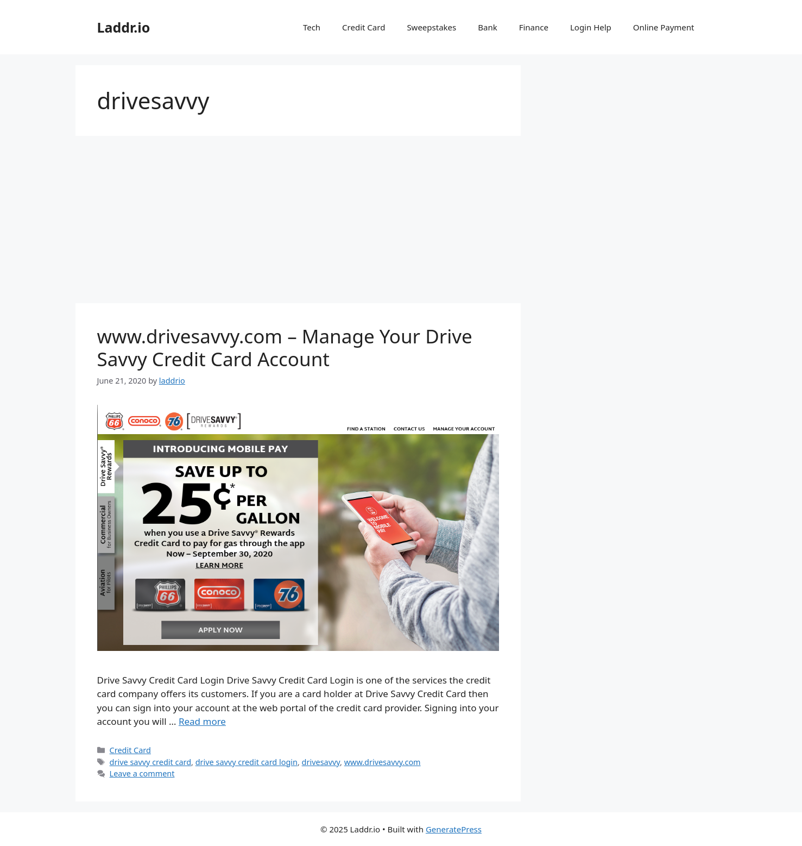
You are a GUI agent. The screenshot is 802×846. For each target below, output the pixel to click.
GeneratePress (454, 829)
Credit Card (363, 27)
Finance (533, 27)
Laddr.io (123, 27)
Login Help (590, 27)
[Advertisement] (298, 223)
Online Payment (663, 27)
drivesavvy (321, 762)
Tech (311, 27)
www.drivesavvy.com (382, 762)
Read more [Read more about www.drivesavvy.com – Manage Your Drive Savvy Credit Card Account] (202, 721)
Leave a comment (142, 773)
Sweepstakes (431, 27)
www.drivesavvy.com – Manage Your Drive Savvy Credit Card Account (284, 347)
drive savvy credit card (151, 762)
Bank (487, 27)
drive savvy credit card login (246, 762)
